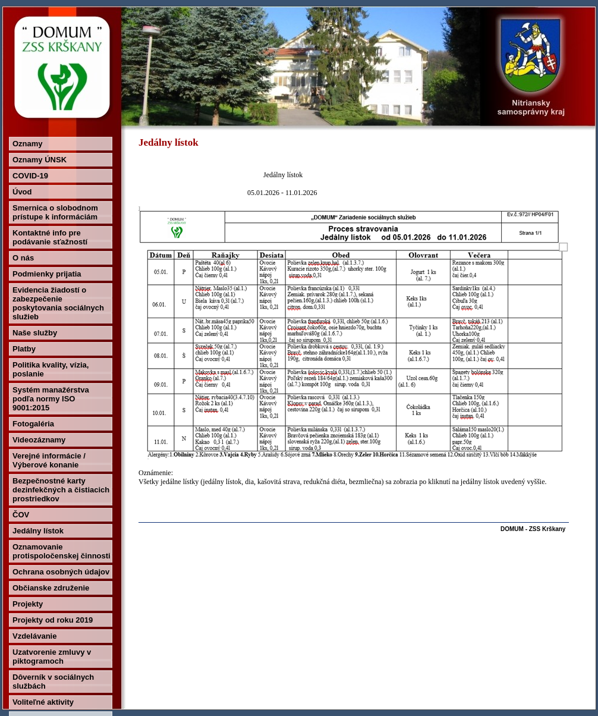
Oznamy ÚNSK (39, 159)
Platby (24, 348)
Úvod (22, 191)
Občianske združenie (50, 587)
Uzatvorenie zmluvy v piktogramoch (51, 656)
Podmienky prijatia (46, 273)
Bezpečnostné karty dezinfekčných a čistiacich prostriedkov (60, 489)
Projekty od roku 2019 (52, 619)
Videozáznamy (38, 439)
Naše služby (34, 332)
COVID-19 (30, 175)
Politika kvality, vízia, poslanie (50, 369)
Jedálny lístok (38, 530)
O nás (23, 257)
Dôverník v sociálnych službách (53, 681)
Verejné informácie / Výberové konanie (49, 460)
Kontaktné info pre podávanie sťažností (49, 237)
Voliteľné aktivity (43, 702)
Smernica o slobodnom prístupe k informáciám (55, 212)
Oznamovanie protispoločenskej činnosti (61, 551)
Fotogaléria (33, 423)
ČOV (20, 514)
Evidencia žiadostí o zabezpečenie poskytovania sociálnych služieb (58, 303)
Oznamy (27, 143)
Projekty (27, 603)
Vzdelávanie (34, 636)
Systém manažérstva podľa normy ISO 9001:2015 (50, 398)
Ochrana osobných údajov (60, 571)
